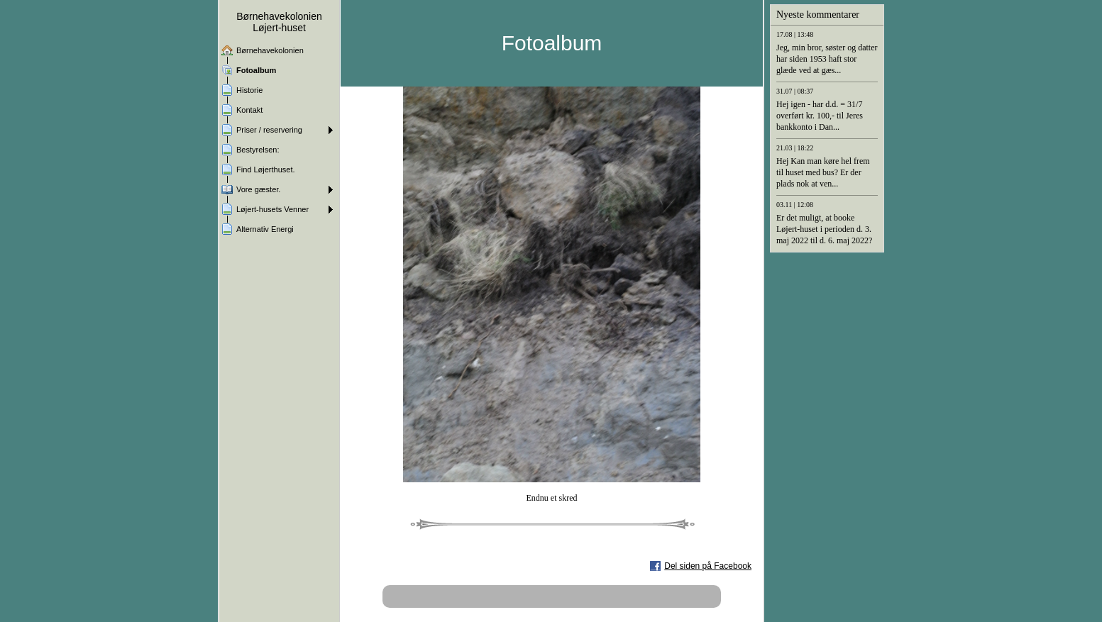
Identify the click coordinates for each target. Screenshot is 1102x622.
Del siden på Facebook (707, 566)
